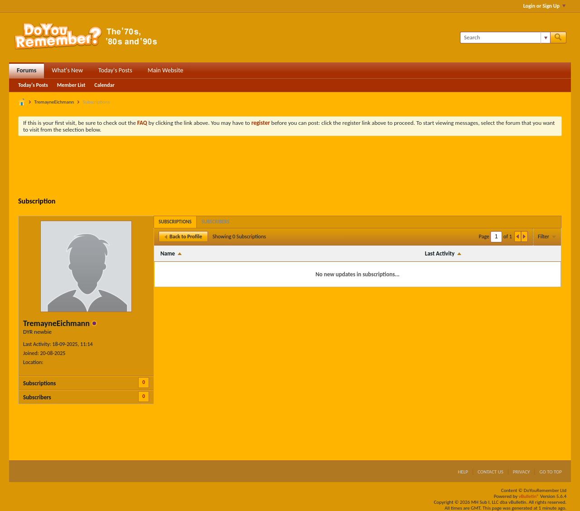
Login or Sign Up (544, 6)
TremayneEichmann (54, 102)
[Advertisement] (290, 167)
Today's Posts (115, 70)
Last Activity (439, 253)
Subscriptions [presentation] (175, 222)
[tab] (175, 222)
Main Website (166, 70)
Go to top (550, 472)
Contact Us (490, 472)
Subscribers (37, 397)
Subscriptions (39, 383)
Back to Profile (183, 236)
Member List (71, 85)
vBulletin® (529, 496)
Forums (26, 70)
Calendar (104, 85)
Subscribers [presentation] (216, 222)
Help (463, 472)
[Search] (505, 37)
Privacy (521, 472)
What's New (67, 70)
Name (167, 253)
